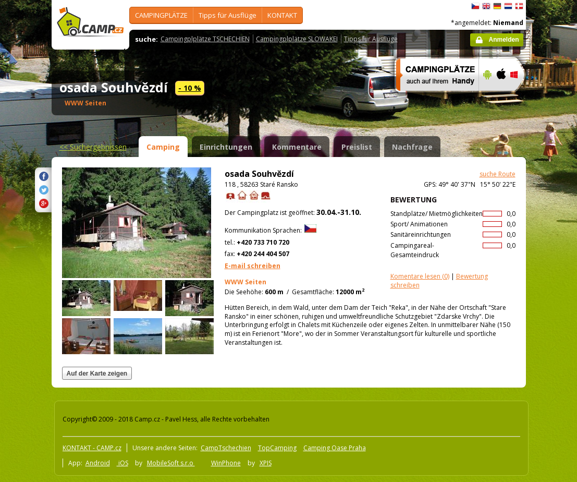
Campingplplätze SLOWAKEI (297, 38)
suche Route (497, 174)
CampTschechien (226, 447)
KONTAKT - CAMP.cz (92, 447)
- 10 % (189, 88)
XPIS (266, 463)
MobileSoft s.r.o (171, 463)
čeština (475, 6)
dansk (519, 6)
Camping (163, 147)
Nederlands (508, 6)
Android (97, 463)
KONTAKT (282, 15)
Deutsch (497, 6)
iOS (122, 463)
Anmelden (503, 39)
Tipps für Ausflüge (227, 15)
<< (93, 147)
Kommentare (297, 147)
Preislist (356, 147)
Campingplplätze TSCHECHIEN (205, 38)
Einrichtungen (226, 147)
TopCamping (277, 447)
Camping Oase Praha (334, 447)
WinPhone (226, 463)
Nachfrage (412, 147)
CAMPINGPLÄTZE (161, 15)
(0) (419, 276)
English (486, 6)
